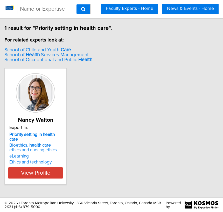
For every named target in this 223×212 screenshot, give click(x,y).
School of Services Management (56, 54)
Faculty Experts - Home (129, 8)
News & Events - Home (190, 8)
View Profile (45, 173)
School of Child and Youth (47, 49)
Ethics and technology (40, 162)
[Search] (83, 9)
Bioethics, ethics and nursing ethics (43, 147)
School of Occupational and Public (58, 59)
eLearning (29, 156)
